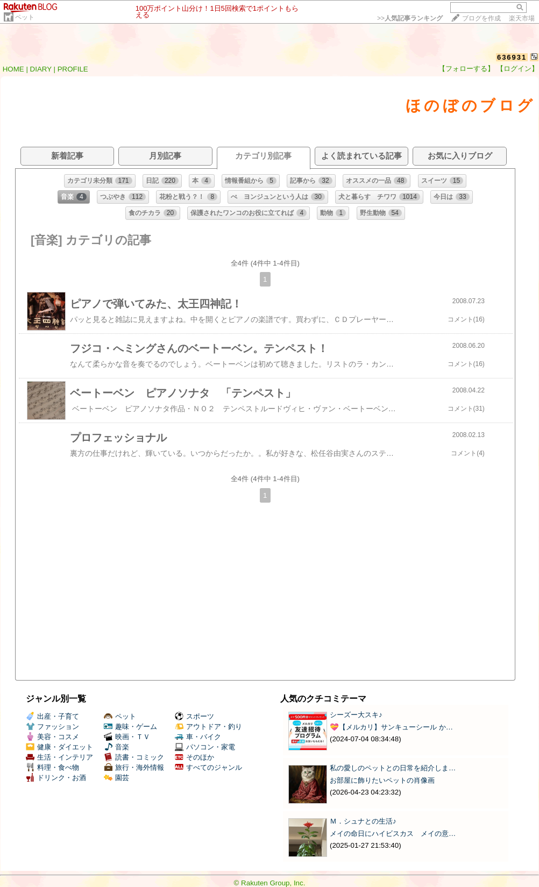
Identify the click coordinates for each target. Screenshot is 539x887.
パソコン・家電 (205, 747)
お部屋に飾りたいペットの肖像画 (382, 780)
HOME (13, 69)
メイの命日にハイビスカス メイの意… (393, 833)
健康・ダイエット (59, 747)
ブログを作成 (481, 18)
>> (410, 18)
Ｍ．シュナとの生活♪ (363, 821)
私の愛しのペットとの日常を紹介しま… (393, 768)
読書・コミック (134, 757)
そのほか (194, 757)
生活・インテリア (59, 757)
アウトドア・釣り (208, 727)
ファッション (52, 727)
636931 (512, 57)
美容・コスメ (52, 737)
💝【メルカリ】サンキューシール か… (391, 727)
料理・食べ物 (52, 767)
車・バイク (198, 737)
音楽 (116, 747)
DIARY (41, 69)
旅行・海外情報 (134, 767)
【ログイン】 (517, 69)
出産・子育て (52, 716)
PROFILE (73, 69)
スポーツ (194, 716)
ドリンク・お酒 (56, 778)
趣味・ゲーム (130, 727)
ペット (24, 17)
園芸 (116, 778)
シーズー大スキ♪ (356, 715)
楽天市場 (522, 18)
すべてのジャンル (208, 767)
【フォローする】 (466, 69)
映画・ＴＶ (127, 737)
